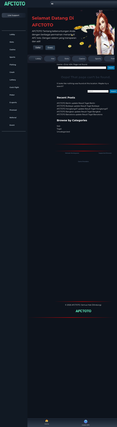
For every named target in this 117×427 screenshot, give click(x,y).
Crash (8, 72)
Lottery (9, 80)
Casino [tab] (79, 58)
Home (59, 64)
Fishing (9, 65)
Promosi (10, 110)
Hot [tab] (50, 58)
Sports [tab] (95, 58)
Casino (9, 50)
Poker (9, 95)
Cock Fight (11, 87)
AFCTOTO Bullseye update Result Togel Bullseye (78, 106)
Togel (59, 129)
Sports (9, 57)
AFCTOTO (76, 305)
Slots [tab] (64, 58)
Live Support (11, 15)
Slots (8, 42)
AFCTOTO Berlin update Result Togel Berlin (76, 103)
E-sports (10, 102)
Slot (58, 126)
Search (110, 68)
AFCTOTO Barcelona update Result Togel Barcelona (79, 114)
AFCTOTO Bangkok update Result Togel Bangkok (78, 111)
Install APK (86, 422)
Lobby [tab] (35, 58)
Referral (9, 118)
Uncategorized (63, 132)
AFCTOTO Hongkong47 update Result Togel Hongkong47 (82, 109)
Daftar (38, 48)
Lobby (9, 34)
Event (9, 125)
